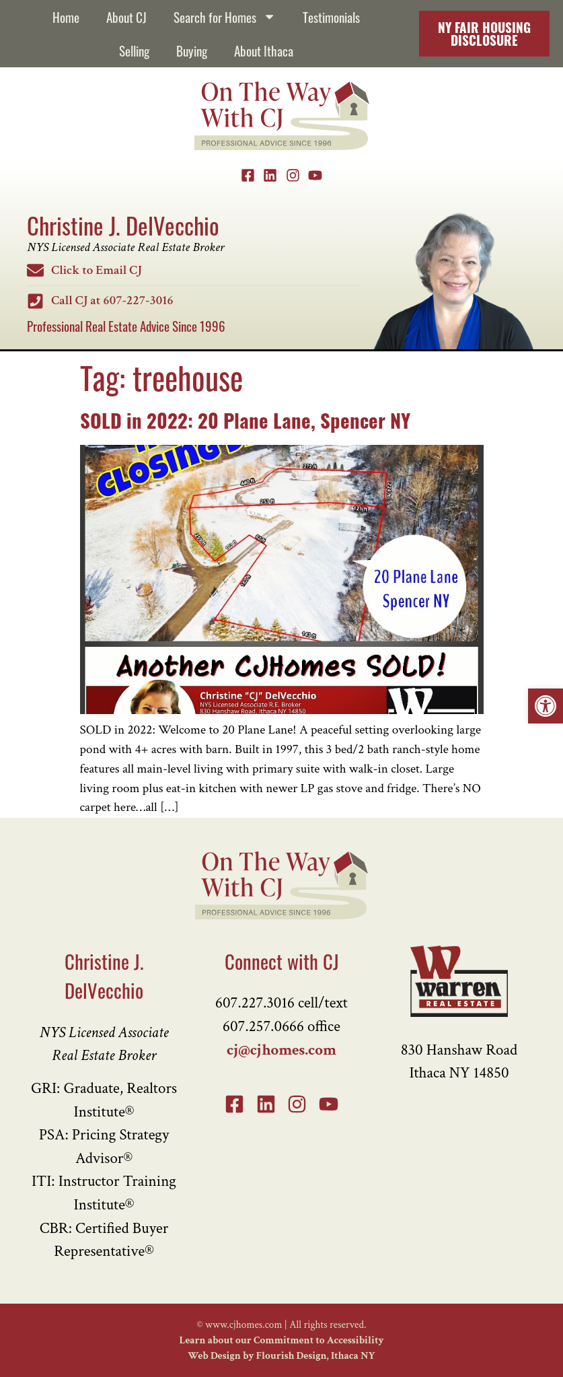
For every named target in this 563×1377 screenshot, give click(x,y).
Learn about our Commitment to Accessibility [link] (281, 1340)
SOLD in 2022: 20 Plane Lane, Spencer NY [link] (245, 419)
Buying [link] (191, 50)
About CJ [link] (126, 16)
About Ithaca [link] (263, 50)
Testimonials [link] (331, 16)
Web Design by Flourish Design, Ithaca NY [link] (281, 1355)
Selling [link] (134, 50)
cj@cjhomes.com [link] (281, 1050)
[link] (545, 705)
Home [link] (65, 16)
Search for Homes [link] (225, 16)
